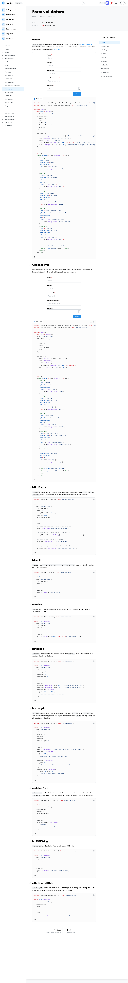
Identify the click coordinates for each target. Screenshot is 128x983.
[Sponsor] (111, 3)
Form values (8, 72)
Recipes (7, 106)
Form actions (9, 102)
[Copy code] (93, 99)
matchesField (40, 788)
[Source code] (116, 3)
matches (37, 604)
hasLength (38, 708)
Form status (8, 96)
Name (49, 55)
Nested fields (9, 92)
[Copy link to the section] (30, 40)
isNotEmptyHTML (42, 883)
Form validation (9, 82)
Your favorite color (53, 78)
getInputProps (9, 75)
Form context (9, 99)
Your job (50, 62)
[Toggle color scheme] (124, 3)
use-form (7, 62)
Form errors (8, 79)
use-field (7, 65)
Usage (36, 39)
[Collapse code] (90, 99)
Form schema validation (12, 85)
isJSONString (40, 841)
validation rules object (86, 44)
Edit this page (47, 22)
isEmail (36, 560)
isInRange (38, 649)
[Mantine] (7, 2)
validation (57, 49)
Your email (51, 70)
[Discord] (107, 3)
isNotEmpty (39, 487)
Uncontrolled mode (10, 68)
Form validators (9, 89)
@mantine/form (48, 25)
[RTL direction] (120, 3)
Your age (50, 85)
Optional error (40, 265)
